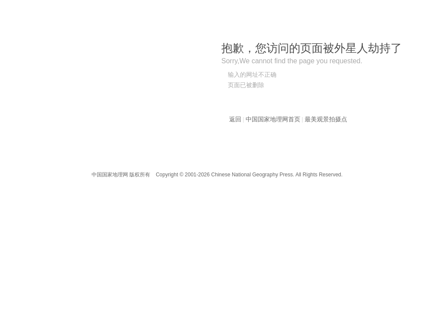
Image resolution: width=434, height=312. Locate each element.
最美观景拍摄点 (326, 119)
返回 (235, 119)
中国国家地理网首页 (273, 119)
